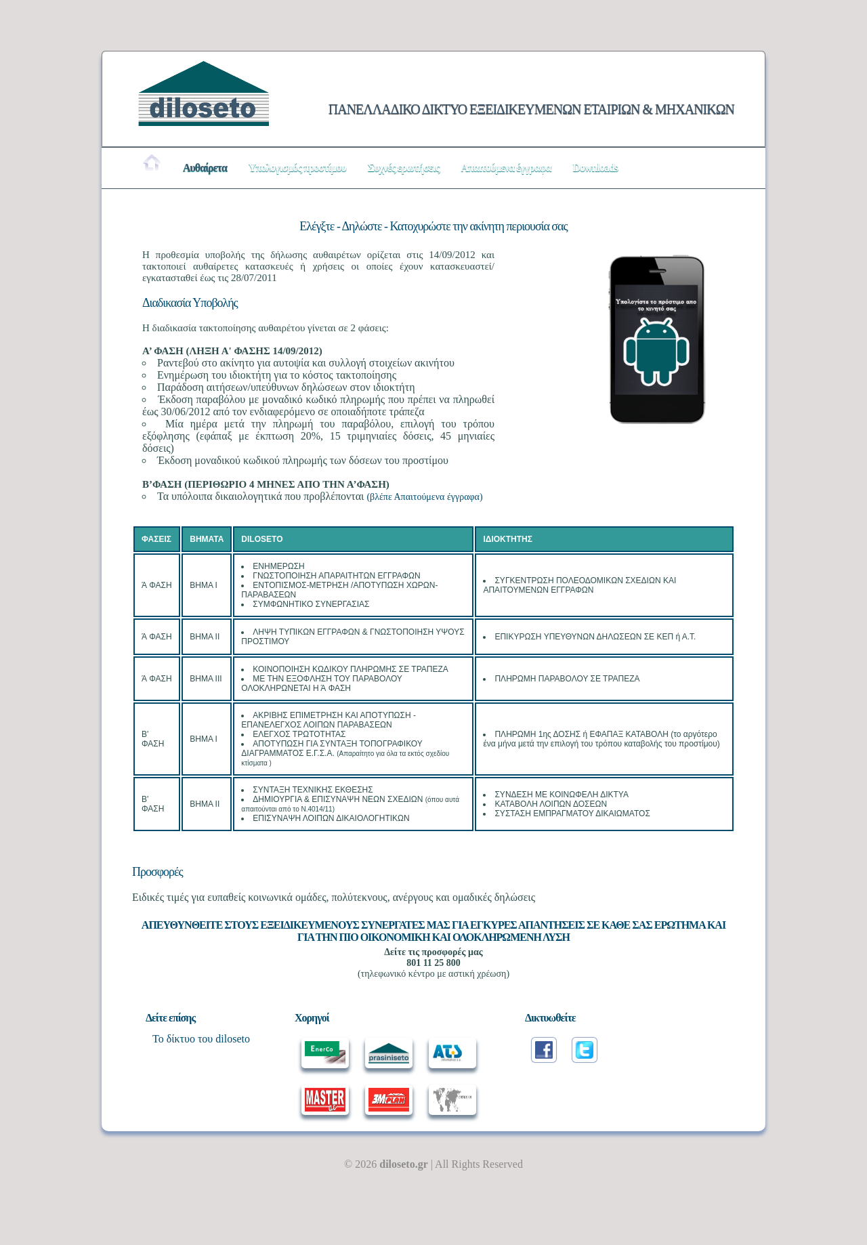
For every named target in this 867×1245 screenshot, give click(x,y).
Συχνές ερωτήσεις (404, 167)
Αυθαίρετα (205, 167)
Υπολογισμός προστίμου (297, 167)
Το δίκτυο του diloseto (201, 1038)
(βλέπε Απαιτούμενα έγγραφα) (424, 497)
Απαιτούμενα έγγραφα (506, 167)
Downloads (595, 167)
